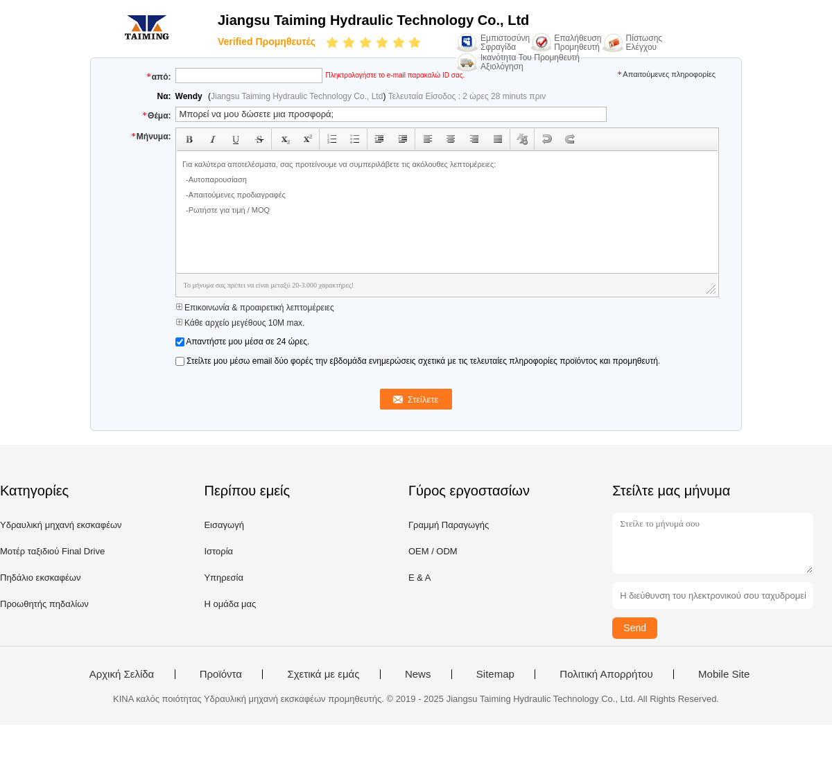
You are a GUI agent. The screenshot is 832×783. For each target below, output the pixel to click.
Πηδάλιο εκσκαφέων (40, 577)
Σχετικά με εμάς (323, 674)
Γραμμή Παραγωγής (448, 525)
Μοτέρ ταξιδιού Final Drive (52, 551)
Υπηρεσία (223, 577)
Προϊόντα (221, 674)
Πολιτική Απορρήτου (606, 674)
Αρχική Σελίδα (122, 674)
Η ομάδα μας (230, 604)
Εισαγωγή (223, 525)
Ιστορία (218, 551)
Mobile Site (723, 674)
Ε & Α (419, 577)
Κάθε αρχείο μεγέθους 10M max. (240, 323)
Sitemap (495, 674)
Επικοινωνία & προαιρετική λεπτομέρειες (254, 308)
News (418, 674)
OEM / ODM (433, 551)
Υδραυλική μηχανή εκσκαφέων (61, 525)
